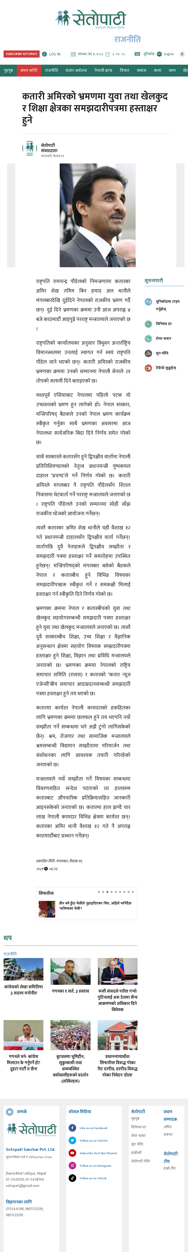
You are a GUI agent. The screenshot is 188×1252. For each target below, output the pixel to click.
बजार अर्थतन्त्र (76, 70)
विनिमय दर (138, 1127)
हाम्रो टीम (169, 1169)
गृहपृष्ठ (135, 1119)
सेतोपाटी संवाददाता (49, 148)
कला (157, 70)
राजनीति (51, 70)
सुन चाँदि (137, 1144)
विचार (124, 70)
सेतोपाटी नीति (140, 1161)
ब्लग (172, 70)
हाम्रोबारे (136, 1153)
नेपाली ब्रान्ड (103, 70)
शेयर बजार (138, 1136)
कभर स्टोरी (29, 70)
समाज (141, 70)
